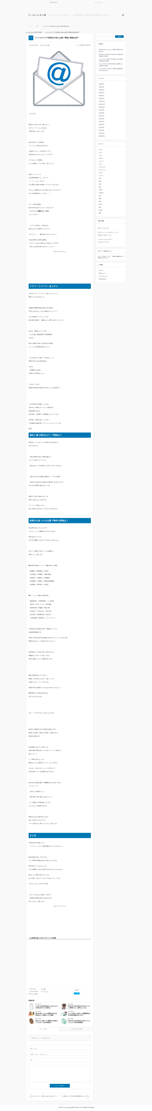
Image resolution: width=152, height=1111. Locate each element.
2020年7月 (101, 92)
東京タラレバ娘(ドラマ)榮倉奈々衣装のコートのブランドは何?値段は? (46, 1021)
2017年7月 (101, 115)
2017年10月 (102, 107)
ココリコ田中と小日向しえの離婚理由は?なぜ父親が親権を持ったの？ (79, 1014)
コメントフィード (103, 276)
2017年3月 (101, 127)
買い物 (100, 204)
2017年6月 (101, 118)
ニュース (101, 161)
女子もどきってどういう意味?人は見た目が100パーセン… (43, 1097)
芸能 (44, 989)
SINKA (85, 1107)
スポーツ (101, 158)
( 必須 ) (33, 1048)
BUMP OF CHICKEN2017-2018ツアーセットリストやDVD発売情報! (79, 1021)
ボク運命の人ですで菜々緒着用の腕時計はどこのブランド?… (76, 1097)
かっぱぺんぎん (34, 45)
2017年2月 (101, 130)
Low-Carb (91, 1107)
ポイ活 (100, 172)
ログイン (101, 270)
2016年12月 (102, 135)
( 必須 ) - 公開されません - (39, 1054)
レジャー (101, 175)
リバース (45, 991)
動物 (100, 181)
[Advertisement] (60, 267)
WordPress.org (102, 278)
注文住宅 (101, 192)
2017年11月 (102, 104)
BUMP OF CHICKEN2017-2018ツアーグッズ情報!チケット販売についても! (79, 1006)
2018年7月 (101, 98)
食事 (100, 212)
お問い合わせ (53, 2)
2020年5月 (101, 95)
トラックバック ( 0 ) (76, 1029)
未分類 (100, 189)
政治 (100, 186)
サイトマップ (98, 2)
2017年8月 (101, 112)
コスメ (100, 155)
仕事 (100, 178)
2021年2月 (101, 89)
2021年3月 (101, 86)
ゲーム (100, 152)
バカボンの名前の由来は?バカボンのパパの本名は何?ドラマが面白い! (46, 1006)
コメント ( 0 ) (43, 1029)
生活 (100, 195)
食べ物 (100, 210)
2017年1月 (101, 133)
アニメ (100, 149)
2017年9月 (101, 109)
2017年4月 (101, 124)
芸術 (100, 201)
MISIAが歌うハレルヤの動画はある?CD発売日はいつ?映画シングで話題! (46, 1014)
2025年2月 (101, 83)
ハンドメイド (102, 166)
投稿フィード (102, 273)
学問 (100, 184)
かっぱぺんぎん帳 (37, 15)
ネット (100, 163)
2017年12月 (102, 101)
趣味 (100, 207)
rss (123, 15)
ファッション (102, 169)
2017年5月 (101, 121)
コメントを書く (46, 45)
